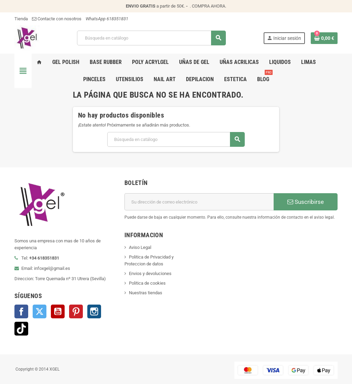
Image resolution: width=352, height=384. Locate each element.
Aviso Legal (140, 247)
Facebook (21, 311)
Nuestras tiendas (145, 292)
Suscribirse (305, 201)
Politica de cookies (147, 283)
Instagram (94, 311)
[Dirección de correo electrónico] (199, 201)
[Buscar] (151, 38)
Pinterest (76, 311)
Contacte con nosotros (56, 18)
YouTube (58, 311)
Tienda (21, 18)
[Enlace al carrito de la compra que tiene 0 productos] (324, 38)
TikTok (21, 329)
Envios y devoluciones (150, 273)
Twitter (39, 311)
